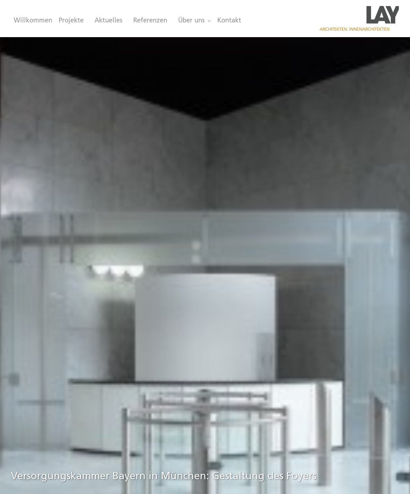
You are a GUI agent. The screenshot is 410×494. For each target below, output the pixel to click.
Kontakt (229, 21)
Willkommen (33, 21)
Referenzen (150, 21)
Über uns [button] (194, 21)
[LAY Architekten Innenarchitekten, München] (359, 18)
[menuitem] (31, 20)
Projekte (71, 21)
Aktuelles (108, 21)
